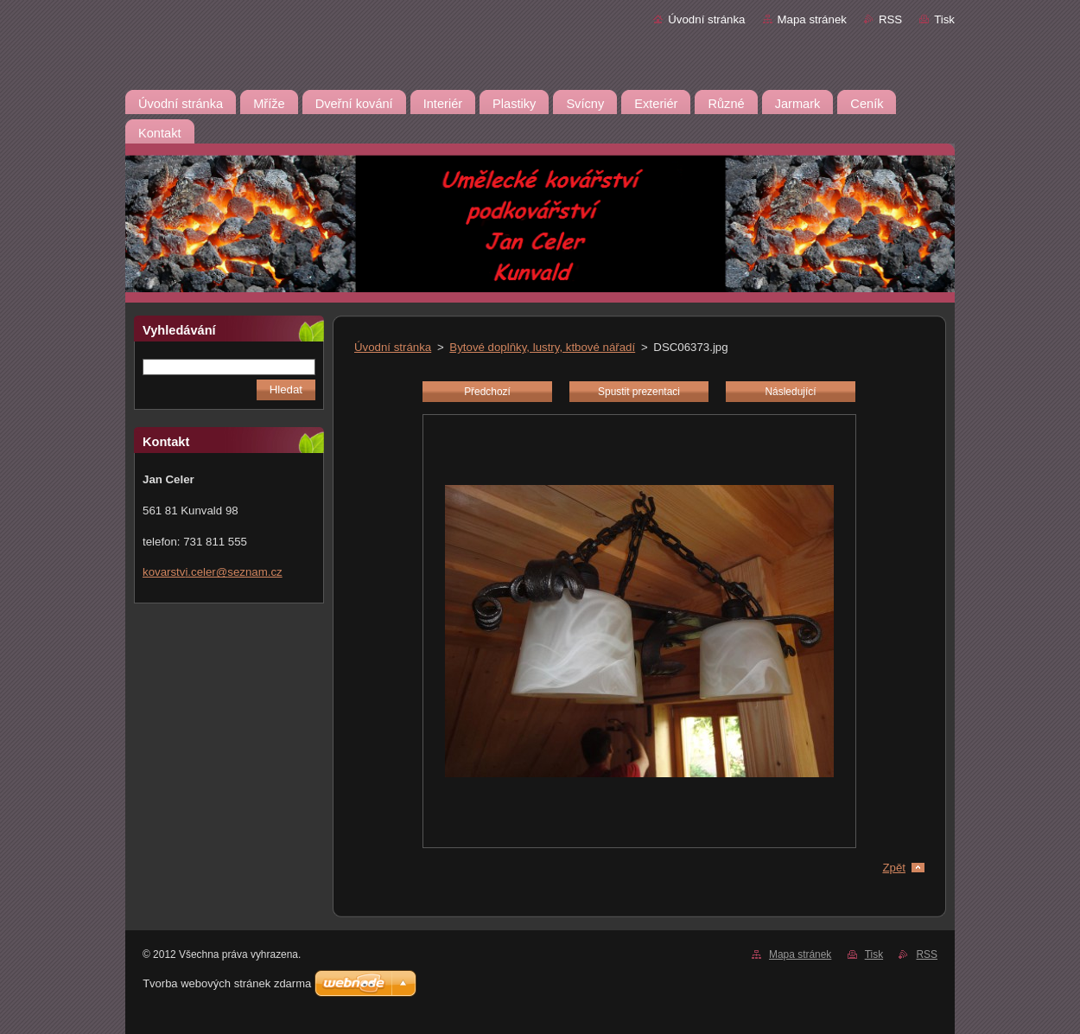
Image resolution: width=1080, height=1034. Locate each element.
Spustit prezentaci (639, 392)
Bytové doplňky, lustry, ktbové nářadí (542, 347)
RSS (890, 19)
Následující (790, 392)
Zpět (893, 867)
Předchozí (487, 392)
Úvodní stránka (706, 19)
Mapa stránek (812, 19)
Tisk (944, 19)
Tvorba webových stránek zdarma (227, 983)
